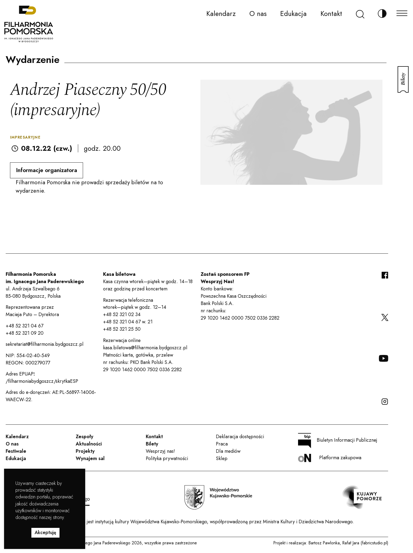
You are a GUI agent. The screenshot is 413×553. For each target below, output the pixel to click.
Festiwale (16, 451)
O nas (258, 13)
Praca (222, 443)
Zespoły (84, 436)
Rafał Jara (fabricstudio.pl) (365, 543)
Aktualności (89, 443)
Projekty (85, 451)
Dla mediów (228, 451)
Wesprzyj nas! (160, 451)
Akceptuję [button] (45, 532)
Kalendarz (221, 13)
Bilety (152, 443)
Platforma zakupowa (329, 458)
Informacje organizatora (46, 170)
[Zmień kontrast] (382, 13)
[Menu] (402, 12)
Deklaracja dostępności (240, 436)
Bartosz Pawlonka (324, 543)
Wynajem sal (90, 458)
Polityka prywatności (167, 458)
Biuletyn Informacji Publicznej (337, 440)
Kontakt (331, 13)
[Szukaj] (360, 14)
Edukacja (293, 13)
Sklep (221, 458)
